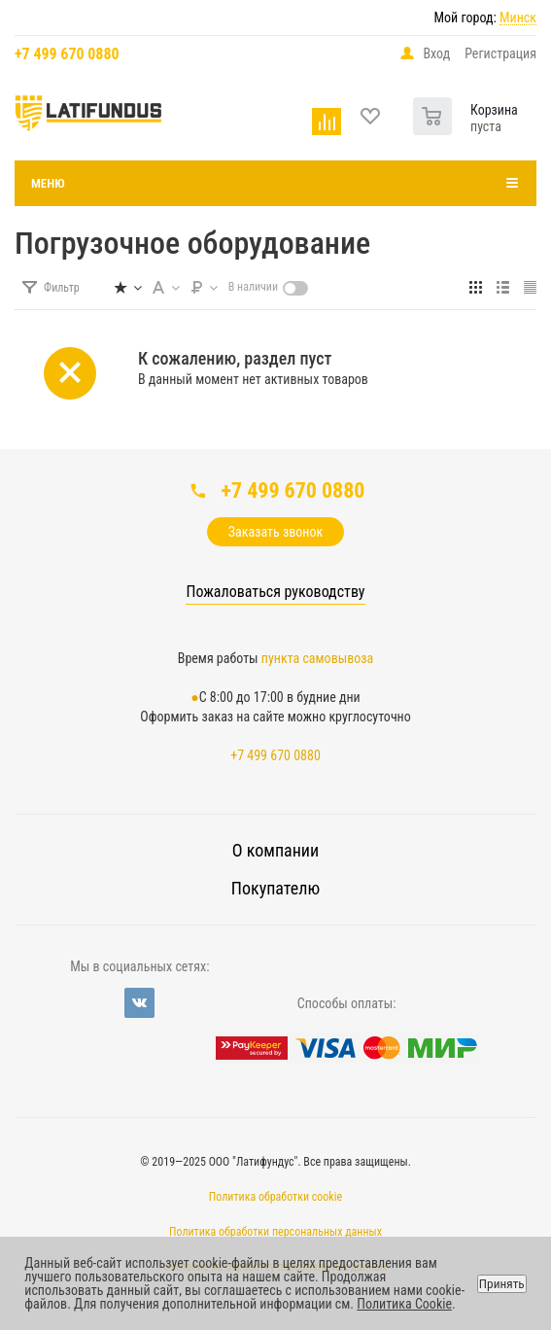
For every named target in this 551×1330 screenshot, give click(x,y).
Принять (502, 1284)
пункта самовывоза (317, 658)
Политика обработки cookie (275, 1197)
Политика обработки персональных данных (275, 1232)
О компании (275, 850)
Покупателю (275, 888)
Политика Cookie (404, 1304)
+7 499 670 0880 (67, 54)
